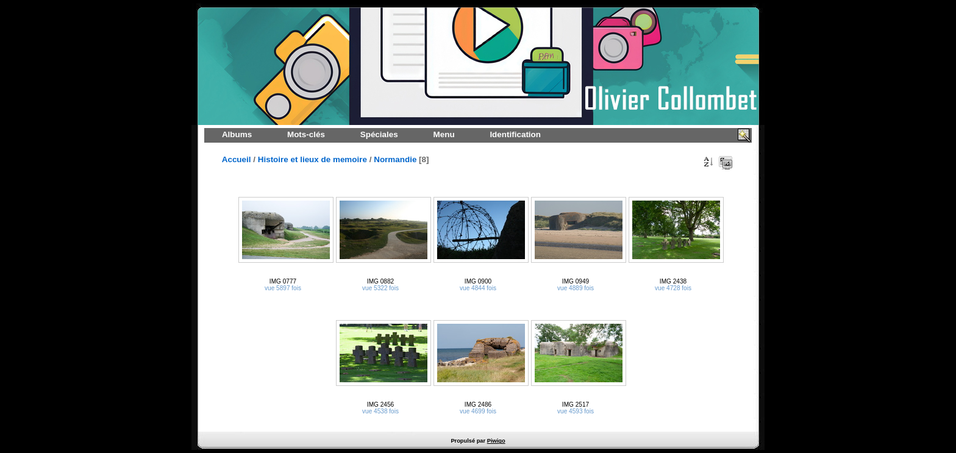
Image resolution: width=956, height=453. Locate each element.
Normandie (395, 159)
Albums (237, 134)
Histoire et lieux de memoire (312, 159)
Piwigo (496, 441)
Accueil (236, 159)
